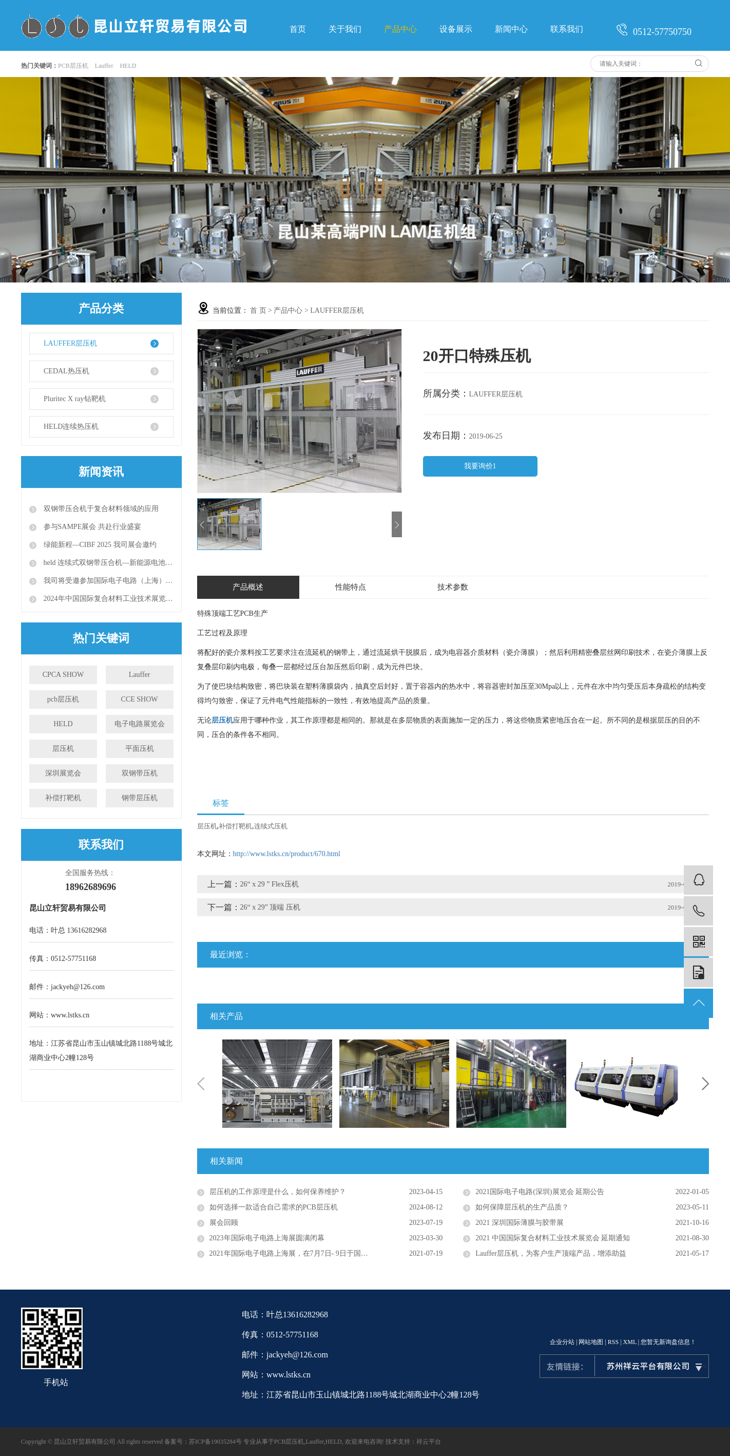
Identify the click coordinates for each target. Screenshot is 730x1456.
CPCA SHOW (63, 674)
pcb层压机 (63, 699)
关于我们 (345, 29)
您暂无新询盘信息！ (668, 1342)
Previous (200, 1083)
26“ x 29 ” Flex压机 (269, 884)
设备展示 (455, 29)
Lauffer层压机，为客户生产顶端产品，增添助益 (550, 1253)
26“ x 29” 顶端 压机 (270, 907)
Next (705, 1083)
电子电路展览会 (139, 724)
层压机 (63, 748)
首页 (298, 29)
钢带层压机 (140, 798)
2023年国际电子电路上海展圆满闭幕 (266, 1238)
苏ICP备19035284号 (215, 1441)
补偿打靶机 (63, 798)
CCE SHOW (139, 699)
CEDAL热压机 (66, 371)
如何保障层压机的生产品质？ (522, 1207)
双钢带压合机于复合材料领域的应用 (100, 509)
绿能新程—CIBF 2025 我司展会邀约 (99, 545)
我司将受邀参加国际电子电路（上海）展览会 (108, 580)
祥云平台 (428, 1441)
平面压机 (139, 748)
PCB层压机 (73, 65)
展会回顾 (223, 1222)
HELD (128, 65)
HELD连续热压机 (71, 426)
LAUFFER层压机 (70, 343)
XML (630, 1342)
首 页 (258, 310)
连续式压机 (270, 826)
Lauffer (104, 65)
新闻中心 (511, 29)
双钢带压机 (140, 773)
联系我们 (566, 29)
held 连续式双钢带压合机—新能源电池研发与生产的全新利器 (108, 562)
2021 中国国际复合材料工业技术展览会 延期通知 (552, 1238)
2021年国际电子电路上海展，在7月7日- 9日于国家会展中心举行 (310, 1253)
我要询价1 (480, 466)
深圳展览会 (63, 773)
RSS (613, 1342)
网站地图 (591, 1342)
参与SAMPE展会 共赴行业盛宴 (91, 527)
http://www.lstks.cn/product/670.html (286, 854)
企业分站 (562, 1342)
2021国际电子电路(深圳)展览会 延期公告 (539, 1192)
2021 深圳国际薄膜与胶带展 (519, 1222)
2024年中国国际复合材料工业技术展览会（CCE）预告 (108, 598)
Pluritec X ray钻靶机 (75, 399)
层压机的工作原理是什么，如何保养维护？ (277, 1192)
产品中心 (400, 29)
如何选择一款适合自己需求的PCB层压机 (273, 1207)
